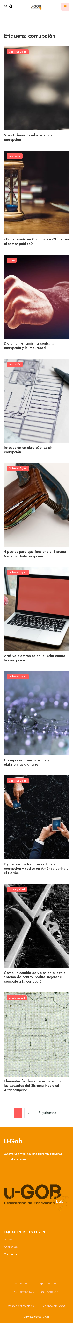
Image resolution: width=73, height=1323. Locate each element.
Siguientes (47, 1113)
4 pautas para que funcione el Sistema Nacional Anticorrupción (35, 554)
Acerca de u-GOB (54, 1306)
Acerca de (11, 1247)
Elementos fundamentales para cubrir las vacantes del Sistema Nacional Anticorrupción (34, 1086)
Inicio (8, 1239)
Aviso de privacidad (21, 1306)
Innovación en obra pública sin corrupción (28, 450)
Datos (12, 260)
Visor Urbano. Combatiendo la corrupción (28, 137)
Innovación (15, 156)
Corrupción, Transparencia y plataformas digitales (26, 762)
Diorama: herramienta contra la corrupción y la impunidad (29, 345)
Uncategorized (17, 889)
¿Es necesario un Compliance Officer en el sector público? (36, 241)
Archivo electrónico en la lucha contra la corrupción (34, 658)
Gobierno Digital (18, 52)
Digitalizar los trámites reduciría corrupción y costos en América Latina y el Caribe (36, 869)
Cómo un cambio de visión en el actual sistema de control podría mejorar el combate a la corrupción (35, 977)
